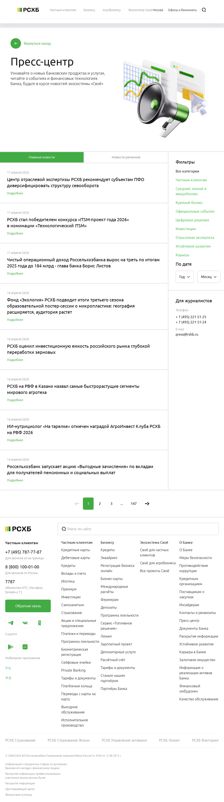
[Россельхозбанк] (28, 9)
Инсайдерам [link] (189, 605)
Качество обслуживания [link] (198, 699)
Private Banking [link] (73, 670)
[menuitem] (63, 10)
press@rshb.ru (187, 334)
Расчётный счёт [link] (113, 660)
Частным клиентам (77, 542)
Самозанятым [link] (72, 605)
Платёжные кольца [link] (76, 686)
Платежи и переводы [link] (78, 634)
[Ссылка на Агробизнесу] (111, 9)
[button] (37, 43)
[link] (28, 606)
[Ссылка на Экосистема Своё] (140, 9)
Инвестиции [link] (70, 597)
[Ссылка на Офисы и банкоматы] (182, 10)
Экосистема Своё (154, 542)
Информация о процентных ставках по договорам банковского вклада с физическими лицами (36, 766)
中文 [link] (8, 678)
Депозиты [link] (109, 607)
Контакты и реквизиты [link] (197, 613)
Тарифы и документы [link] (78, 678)
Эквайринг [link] (109, 558)
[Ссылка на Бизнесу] (89, 9)
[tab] (42, 157)
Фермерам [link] (110, 600)
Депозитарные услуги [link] (118, 652)
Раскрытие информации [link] (198, 636)
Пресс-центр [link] (189, 620)
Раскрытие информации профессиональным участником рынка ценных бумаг (33, 775)
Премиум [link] (69, 589)
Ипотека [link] (68, 581)
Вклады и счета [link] (73, 573)
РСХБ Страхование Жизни (68, 740)
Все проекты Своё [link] (154, 571)
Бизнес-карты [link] (112, 579)
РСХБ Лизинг (169, 740)
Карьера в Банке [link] (192, 652)
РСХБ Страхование (20, 740)
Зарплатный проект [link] (116, 644)
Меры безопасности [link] (195, 558)
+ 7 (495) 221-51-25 (191, 317)
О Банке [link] (185, 550)
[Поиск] (203, 9)
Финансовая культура (18, 794)
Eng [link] (8, 668)
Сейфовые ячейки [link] (76, 662)
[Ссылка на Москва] (157, 10)
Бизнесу (107, 542)
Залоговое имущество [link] (197, 660)
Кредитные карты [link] (75, 550)
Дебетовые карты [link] (75, 558)
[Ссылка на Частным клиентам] (63, 9)
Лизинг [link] (106, 636)
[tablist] (42, 157)
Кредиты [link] (68, 566)
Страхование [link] (71, 613)
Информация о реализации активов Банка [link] (195, 673)
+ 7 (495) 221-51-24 (191, 322)
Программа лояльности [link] (80, 641)
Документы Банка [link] (193, 628)
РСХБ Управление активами (124, 740)
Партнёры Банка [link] (114, 689)
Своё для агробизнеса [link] (158, 563)
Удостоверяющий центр (20, 789)
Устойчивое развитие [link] (196, 644)
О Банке (186, 542)
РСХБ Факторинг (205, 740)
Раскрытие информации (20, 783)
